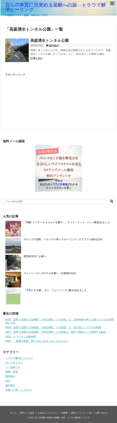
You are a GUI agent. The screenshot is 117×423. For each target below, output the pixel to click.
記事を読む (36, 58)
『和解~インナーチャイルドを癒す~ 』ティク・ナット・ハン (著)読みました (67, 222)
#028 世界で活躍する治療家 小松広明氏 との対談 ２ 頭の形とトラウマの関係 (53, 327)
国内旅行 (54, 45)
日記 (7, 380)
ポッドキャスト (14, 362)
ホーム (13, 413)
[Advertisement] (31, 98)
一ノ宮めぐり (12, 367)
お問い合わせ (101, 413)
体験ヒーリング (78, 413)
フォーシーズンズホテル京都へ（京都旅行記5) (50, 273)
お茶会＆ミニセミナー (48, 413)
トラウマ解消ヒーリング (19, 358)
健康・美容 (11, 371)
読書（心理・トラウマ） (19, 390)
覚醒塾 (65, 413)
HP (90, 413)
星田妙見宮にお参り (35, 256)
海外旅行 (10, 385)
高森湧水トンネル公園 (49, 40)
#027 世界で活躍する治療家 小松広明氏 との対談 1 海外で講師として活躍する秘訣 (55, 332)
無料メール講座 (27, 413)
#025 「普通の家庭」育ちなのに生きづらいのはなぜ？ (37, 341)
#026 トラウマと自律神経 (20, 336)
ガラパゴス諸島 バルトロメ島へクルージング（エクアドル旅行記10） (64, 239)
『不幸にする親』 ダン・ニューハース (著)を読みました (55, 290)
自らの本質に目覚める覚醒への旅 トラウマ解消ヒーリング (55, 7)
